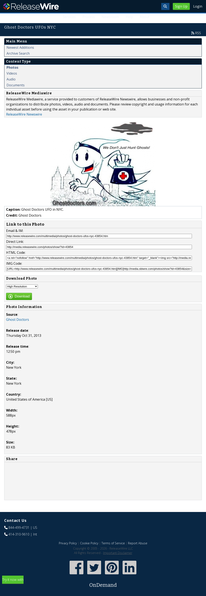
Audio (11, 79)
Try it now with (103, 583)
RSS (198, 33)
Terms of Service (113, 543)
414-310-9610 (18, 534)
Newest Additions (20, 47)
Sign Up (181, 6)
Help (129, 16)
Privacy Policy (68, 543)
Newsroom (110, 16)
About (144, 16)
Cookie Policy (89, 543)
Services (69, 16)
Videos (12, 73)
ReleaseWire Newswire (24, 114)
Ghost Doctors (17, 319)
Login (197, 6)
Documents (16, 85)
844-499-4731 (18, 527)
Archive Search (18, 53)
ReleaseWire (31, 6)
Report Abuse (137, 543)
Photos (12, 67)
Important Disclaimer (117, 553)
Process (88, 16)
